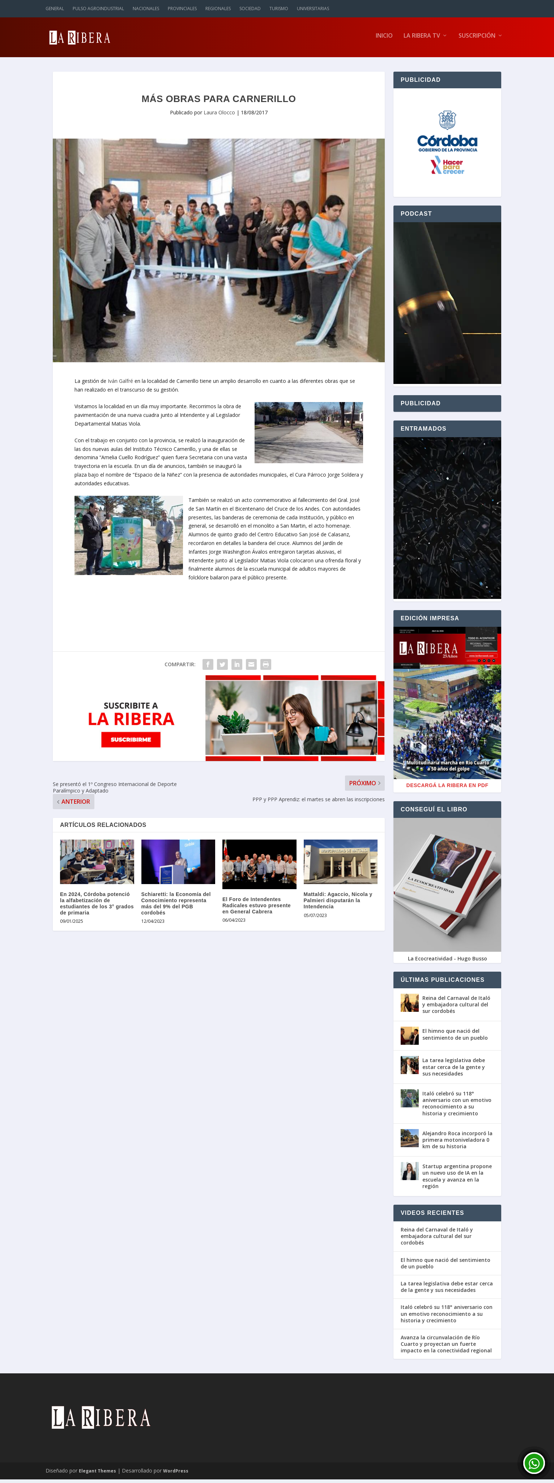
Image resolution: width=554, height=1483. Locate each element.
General (55, 8)
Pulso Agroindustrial (98, 8)
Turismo (278, 8)
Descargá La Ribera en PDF (447, 789)
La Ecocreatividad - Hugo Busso (447, 962)
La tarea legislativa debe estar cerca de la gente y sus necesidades (453, 1070)
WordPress (175, 1474)
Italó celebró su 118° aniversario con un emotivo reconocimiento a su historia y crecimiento (456, 1107)
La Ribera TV (422, 39)
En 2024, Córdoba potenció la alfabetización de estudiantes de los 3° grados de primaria (97, 907)
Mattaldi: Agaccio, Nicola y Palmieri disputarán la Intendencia (338, 904)
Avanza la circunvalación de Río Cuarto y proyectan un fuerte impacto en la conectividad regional (446, 1347)
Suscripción (477, 39)
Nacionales (146, 8)
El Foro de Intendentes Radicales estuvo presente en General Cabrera (256, 909)
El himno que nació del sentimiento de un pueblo (455, 1037)
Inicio (384, 39)
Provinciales (182, 8)
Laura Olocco (219, 116)
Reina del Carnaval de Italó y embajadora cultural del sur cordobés (456, 1008)
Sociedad (250, 8)
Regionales (218, 8)
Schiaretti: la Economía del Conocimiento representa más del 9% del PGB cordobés (176, 907)
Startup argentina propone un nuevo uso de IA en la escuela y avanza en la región (457, 1179)
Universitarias (313, 8)
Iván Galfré (119, 384)
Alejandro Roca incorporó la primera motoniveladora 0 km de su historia (457, 1143)
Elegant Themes (97, 1474)
